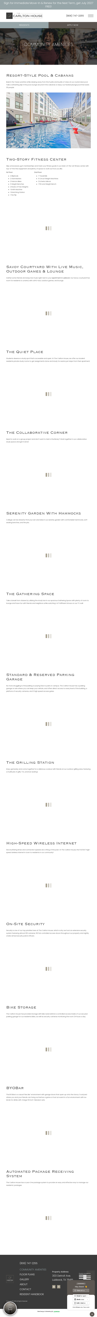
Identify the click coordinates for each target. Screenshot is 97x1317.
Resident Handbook (32, 1294)
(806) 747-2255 (75, 15)
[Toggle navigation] (91, 16)
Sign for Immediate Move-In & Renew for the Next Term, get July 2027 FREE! (48, 4)
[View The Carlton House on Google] (53, 1286)
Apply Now (72, 25)
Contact (25, 1289)
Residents (24, 25)
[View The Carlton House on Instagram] (58, 1286)
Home (32, 49)
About (23, 1284)
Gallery (24, 1279)
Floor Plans (27, 1274)
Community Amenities (33, 1269)
